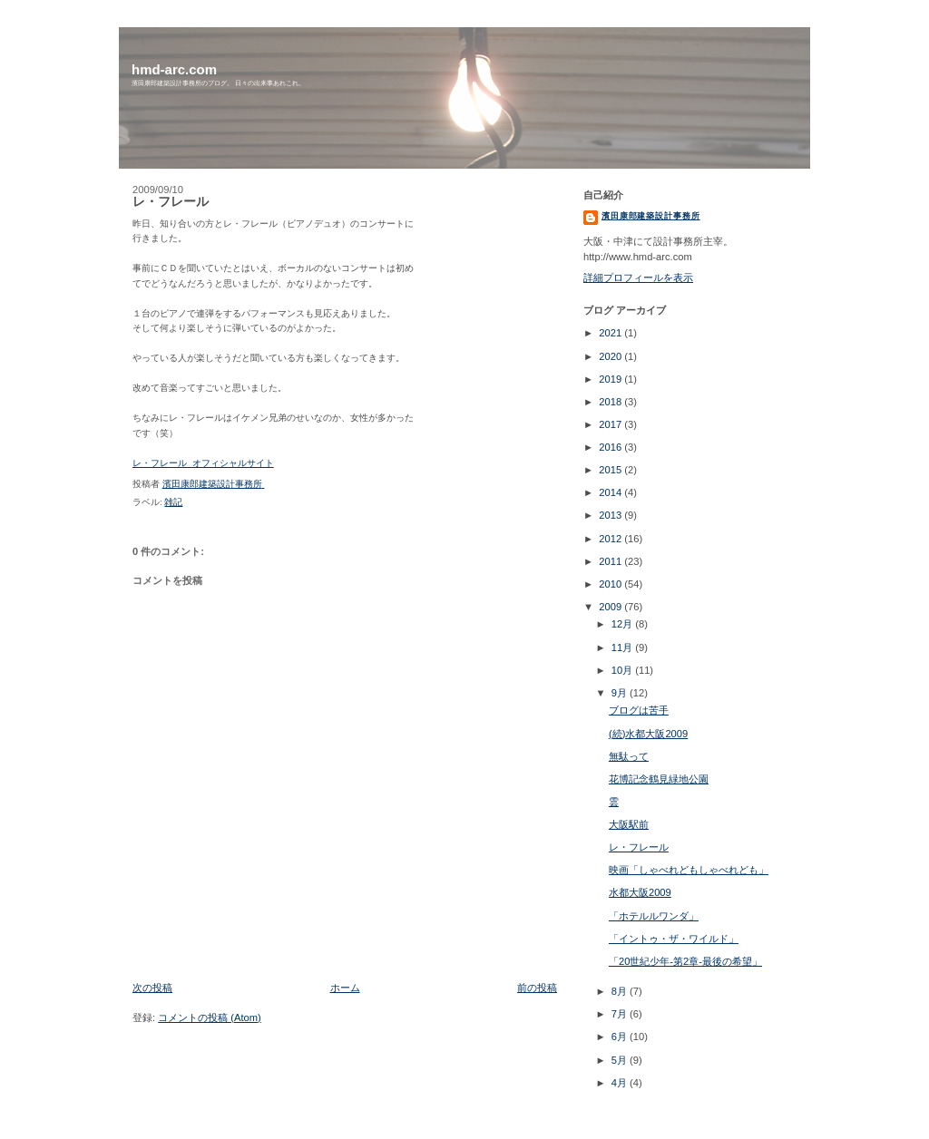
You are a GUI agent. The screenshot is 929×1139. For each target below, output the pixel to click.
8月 (620, 991)
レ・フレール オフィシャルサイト (203, 464)
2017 (611, 424)
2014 (611, 492)
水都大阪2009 (640, 892)
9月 (620, 692)
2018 (611, 401)
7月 (620, 1013)
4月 (620, 1082)
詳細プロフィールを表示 (638, 277)
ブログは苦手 (639, 710)
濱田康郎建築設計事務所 (650, 215)
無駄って (629, 756)
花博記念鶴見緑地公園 (659, 779)
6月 (620, 1036)
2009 (611, 606)
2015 (611, 469)
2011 (611, 561)
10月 (623, 670)
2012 (611, 538)
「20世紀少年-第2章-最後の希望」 (685, 961)
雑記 (173, 502)
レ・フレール (639, 847)
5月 (620, 1060)
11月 (623, 647)
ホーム (345, 987)
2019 (611, 379)
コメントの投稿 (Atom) (209, 1017)
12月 (623, 623)
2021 (611, 332)
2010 (611, 584)
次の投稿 (152, 987)
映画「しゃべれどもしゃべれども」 (688, 869)
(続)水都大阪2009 (648, 733)
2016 (611, 447)
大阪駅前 (629, 824)
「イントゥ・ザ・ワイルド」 (673, 938)
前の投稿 (537, 987)
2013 (611, 515)
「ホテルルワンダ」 (654, 915)
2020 (611, 356)
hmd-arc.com (174, 69)
